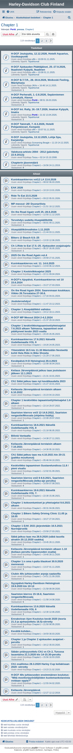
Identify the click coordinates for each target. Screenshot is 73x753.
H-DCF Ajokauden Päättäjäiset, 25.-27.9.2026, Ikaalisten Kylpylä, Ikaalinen (38, 68)
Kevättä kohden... (21, 631)
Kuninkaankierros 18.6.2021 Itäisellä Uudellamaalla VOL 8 (33, 426)
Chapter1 (29, 29)
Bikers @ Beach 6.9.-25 (25, 237)
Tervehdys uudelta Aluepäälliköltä (31, 220)
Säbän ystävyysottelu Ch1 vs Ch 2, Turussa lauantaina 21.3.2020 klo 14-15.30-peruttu (37, 653)
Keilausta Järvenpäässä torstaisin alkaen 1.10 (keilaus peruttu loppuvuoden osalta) (39, 550)
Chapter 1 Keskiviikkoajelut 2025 (31, 271)
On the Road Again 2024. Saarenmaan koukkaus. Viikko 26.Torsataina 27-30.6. (40, 292)
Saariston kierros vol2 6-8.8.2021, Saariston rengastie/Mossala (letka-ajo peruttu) (37, 479)
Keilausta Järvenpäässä (25, 690)
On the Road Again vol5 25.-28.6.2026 (33, 211)
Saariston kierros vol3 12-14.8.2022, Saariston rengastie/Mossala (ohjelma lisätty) (39, 414)
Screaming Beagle (41, 142)
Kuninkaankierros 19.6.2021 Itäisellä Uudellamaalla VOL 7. (33, 492)
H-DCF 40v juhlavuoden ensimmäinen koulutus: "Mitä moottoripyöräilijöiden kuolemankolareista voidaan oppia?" (40, 677)
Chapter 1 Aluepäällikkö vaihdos (31, 309)
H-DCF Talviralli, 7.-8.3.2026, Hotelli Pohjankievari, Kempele (32, 125)
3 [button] (46, 41)
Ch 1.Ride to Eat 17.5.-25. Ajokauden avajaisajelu (40, 245)
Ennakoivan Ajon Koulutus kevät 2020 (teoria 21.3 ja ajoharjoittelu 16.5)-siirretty (38, 620)
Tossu (35, 157)
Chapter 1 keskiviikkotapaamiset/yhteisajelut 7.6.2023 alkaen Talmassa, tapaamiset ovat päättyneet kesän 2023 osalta (38, 328)
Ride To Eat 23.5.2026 (24, 195)
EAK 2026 (17, 187)
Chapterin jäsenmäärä (24, 162)
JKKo (34, 85)
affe (34, 59)
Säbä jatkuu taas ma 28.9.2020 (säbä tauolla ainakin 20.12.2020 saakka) (37, 538)
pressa (20, 29)
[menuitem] (10, 11)
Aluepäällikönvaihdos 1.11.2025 (30, 229)
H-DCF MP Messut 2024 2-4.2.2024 (32, 317)
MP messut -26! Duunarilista (28, 203)
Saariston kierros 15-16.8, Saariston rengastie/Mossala (33, 595)
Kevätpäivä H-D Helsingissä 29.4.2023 (34, 360)
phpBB (34, 748)
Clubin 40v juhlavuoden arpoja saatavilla (36, 573)
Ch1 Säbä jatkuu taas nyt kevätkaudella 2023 (38, 381)
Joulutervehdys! (21, 301)
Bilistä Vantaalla (21, 435)
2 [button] (42, 41)
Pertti (13, 29)
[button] (51, 40)
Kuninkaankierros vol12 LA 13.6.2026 (33, 179)
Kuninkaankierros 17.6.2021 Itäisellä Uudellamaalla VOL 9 (33, 341)
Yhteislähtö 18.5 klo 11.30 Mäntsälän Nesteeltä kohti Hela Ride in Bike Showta (39, 351)
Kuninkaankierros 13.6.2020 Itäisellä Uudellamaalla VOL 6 (33, 608)
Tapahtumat (33, 61)
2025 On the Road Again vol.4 (29, 255)
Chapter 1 (9, 25)
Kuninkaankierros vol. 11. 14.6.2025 (32, 263)
